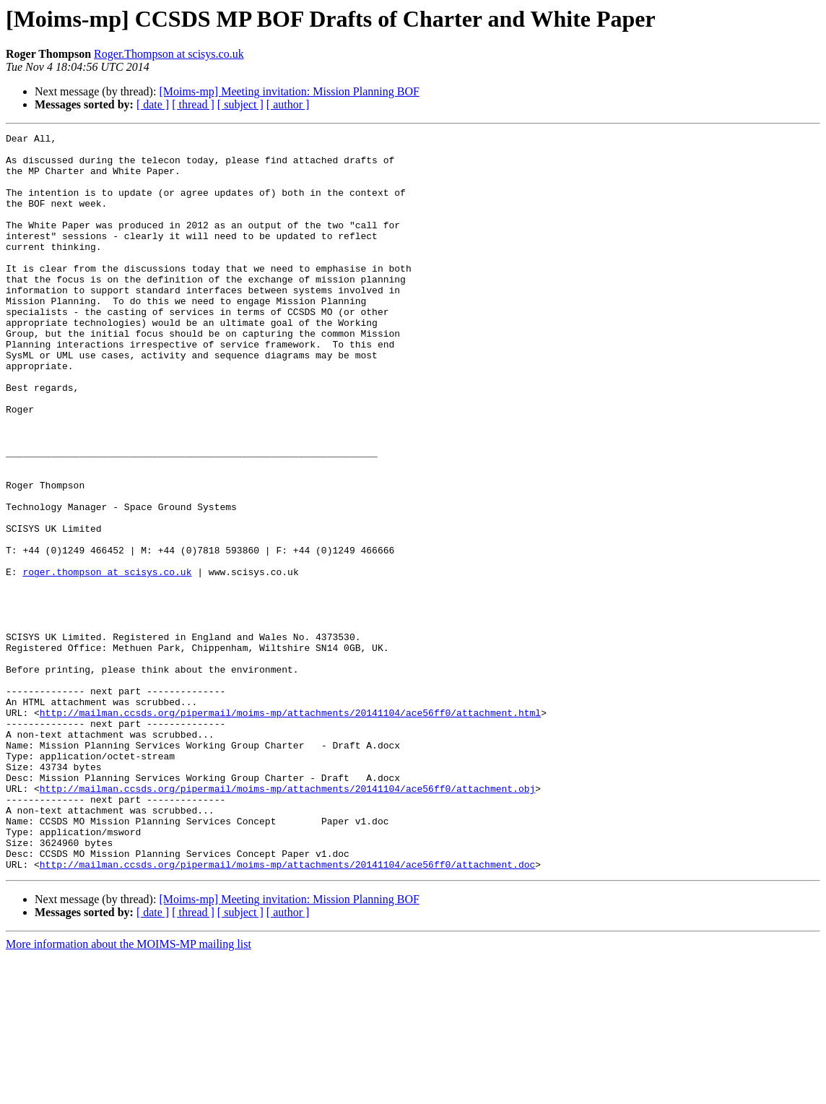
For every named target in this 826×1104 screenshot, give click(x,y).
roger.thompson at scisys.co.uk (106, 660)
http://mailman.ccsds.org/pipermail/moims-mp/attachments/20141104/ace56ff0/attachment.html (290, 829)
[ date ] (152, 104)
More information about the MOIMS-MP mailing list (128, 1091)
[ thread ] (193, 104)
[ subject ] (240, 104)
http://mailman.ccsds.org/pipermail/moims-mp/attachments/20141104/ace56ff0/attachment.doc (287, 1011)
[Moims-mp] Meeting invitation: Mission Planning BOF (289, 91)
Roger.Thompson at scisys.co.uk (169, 54)
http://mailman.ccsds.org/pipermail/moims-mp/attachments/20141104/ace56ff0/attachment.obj (287, 920)
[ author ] (288, 104)
